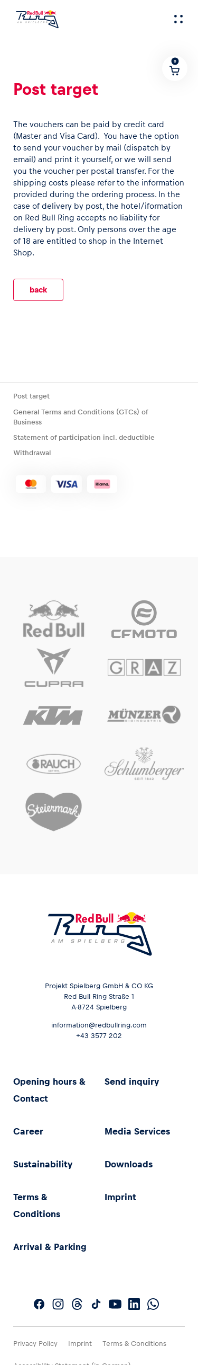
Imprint (120, 1197)
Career (28, 1131)
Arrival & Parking (50, 1247)
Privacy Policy (35, 1344)
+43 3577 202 (99, 1036)
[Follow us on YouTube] (115, 1304)
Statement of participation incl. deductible (84, 437)
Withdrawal (32, 453)
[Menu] (178, 19)
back (38, 289)
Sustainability (42, 1164)
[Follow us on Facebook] (39, 1304)
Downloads (129, 1164)
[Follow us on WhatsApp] (153, 1304)
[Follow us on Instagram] (58, 1304)
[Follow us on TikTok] (96, 1304)
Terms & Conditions (134, 1344)
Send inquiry (132, 1081)
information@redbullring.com (99, 1025)
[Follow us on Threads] (77, 1304)
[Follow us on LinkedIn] (134, 1304)
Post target (31, 396)
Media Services (137, 1131)
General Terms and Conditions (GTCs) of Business (80, 417)
